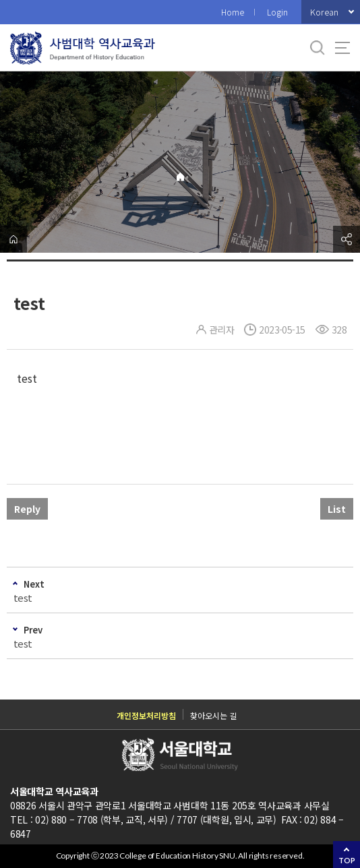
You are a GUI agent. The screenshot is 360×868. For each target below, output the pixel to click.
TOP (346, 860)
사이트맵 (342, 48)
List (337, 509)
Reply (27, 509)
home (13, 239)
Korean (324, 11)
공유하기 (346, 239)
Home (232, 12)
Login (277, 12)
